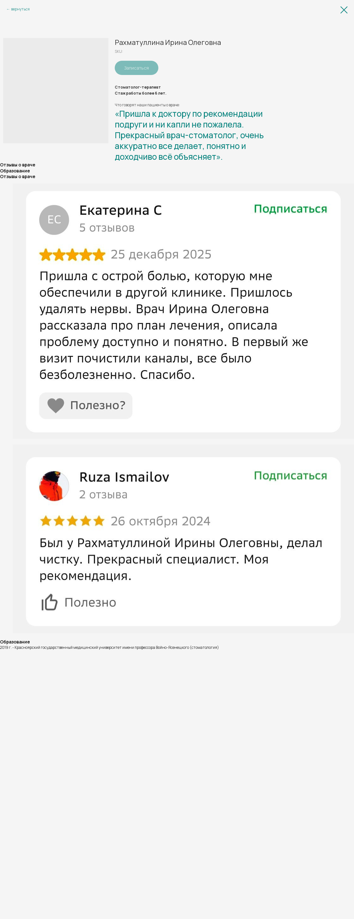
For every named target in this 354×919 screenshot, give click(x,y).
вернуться (20, 9)
